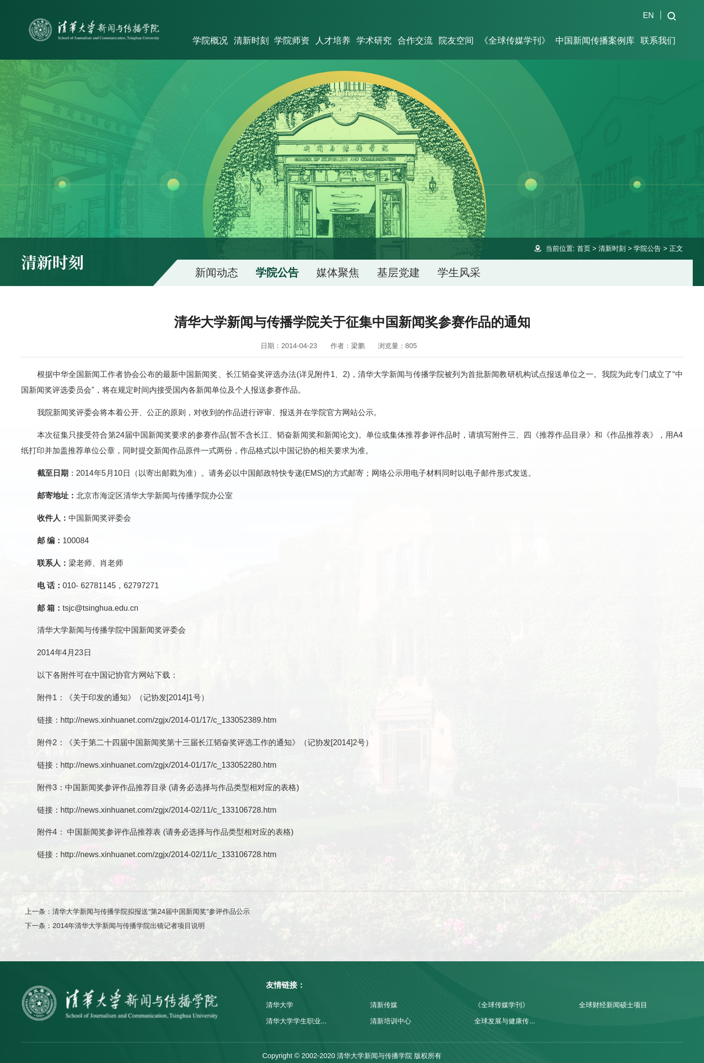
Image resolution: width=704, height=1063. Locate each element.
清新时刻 (612, 240)
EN (648, 15)
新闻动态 (216, 264)
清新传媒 (383, 996)
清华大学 (279, 996)
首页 (584, 240)
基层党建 (398, 264)
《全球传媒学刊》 (501, 996)
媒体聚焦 (337, 264)
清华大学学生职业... (296, 1013)
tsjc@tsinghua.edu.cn (100, 599)
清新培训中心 (390, 1013)
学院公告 (647, 240)
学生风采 (459, 264)
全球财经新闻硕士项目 (613, 996)
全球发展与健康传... (504, 1013)
